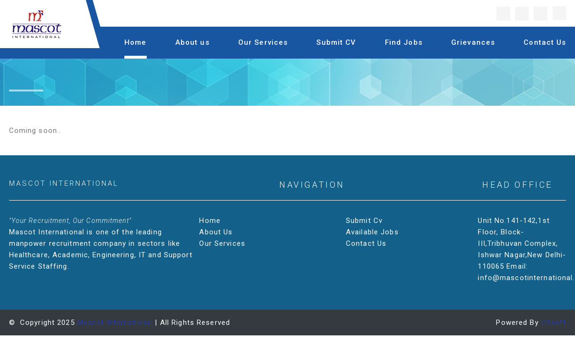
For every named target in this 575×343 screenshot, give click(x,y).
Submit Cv (365, 220)
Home (135, 42)
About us (192, 42)
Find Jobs (404, 42)
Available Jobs (373, 232)
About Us (216, 232)
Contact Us (545, 42)
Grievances (473, 42)
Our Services (263, 42)
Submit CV (336, 42)
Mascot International (115, 322)
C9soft (553, 322)
